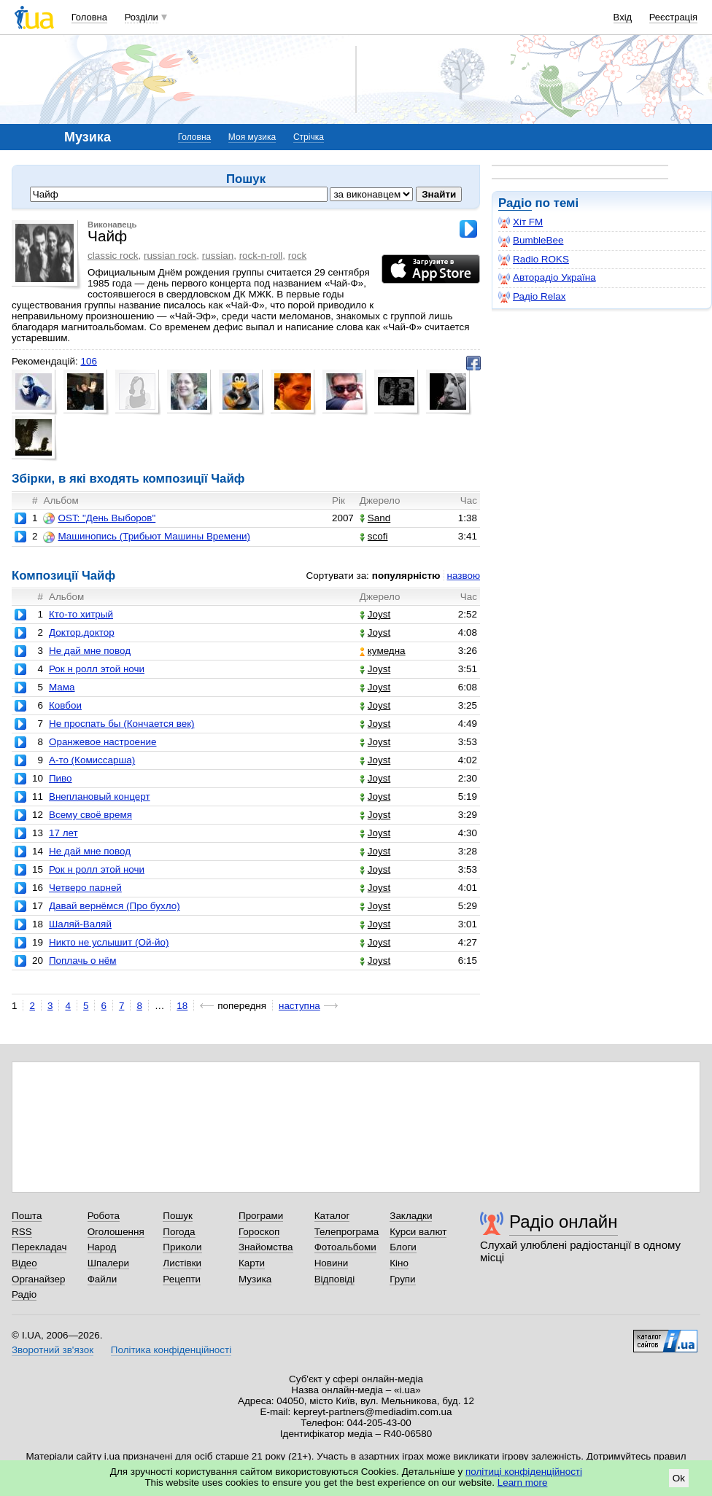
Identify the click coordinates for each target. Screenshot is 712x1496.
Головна (89, 17)
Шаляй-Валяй (80, 924)
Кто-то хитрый (81, 614)
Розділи (141, 17)
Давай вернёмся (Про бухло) (114, 905)
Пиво (60, 778)
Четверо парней (85, 887)
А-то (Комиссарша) (92, 760)
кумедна (383, 650)
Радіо (515, 203)
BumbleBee (530, 240)
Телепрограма (346, 1231)
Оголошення (116, 1231)
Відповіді (334, 1279)
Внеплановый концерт (99, 796)
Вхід (623, 17)
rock (297, 255)
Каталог (332, 1215)
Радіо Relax (531, 297)
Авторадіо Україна (547, 278)
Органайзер (38, 1279)
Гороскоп (259, 1231)
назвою (463, 575)
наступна (299, 1005)
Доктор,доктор (82, 632)
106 (88, 361)
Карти (252, 1263)
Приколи (182, 1247)
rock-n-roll (261, 255)
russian (217, 255)
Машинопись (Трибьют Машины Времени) (146, 536)
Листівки (182, 1263)
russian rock (170, 255)
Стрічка (308, 137)
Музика (255, 1279)
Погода (179, 1231)
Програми (261, 1215)
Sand (375, 518)
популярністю (406, 575)
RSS (22, 1231)
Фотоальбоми (345, 1247)
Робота (104, 1215)
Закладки (411, 1215)
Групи (402, 1279)
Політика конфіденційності (171, 1349)
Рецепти (182, 1279)
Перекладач (39, 1247)
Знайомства (266, 1247)
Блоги (403, 1247)
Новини (331, 1263)
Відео (24, 1263)
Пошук (178, 1215)
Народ (102, 1247)
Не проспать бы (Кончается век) (122, 723)
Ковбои (65, 705)
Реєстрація (673, 17)
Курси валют (418, 1231)
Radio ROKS (533, 259)
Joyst (375, 614)
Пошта (27, 1215)
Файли (102, 1279)
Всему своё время (90, 814)
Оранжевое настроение (103, 741)
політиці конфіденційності (523, 1471)
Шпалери (108, 1263)
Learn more (523, 1482)
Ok (679, 1478)
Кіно (399, 1263)
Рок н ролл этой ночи (96, 668)
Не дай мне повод (90, 650)
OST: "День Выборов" (99, 518)
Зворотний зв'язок (52, 1349)
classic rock (113, 255)
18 (182, 1005)
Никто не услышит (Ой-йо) (109, 942)
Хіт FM (520, 222)
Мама (62, 687)
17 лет (63, 832)
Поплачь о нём (83, 960)
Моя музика (252, 137)
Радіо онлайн (563, 1221)
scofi (374, 536)
